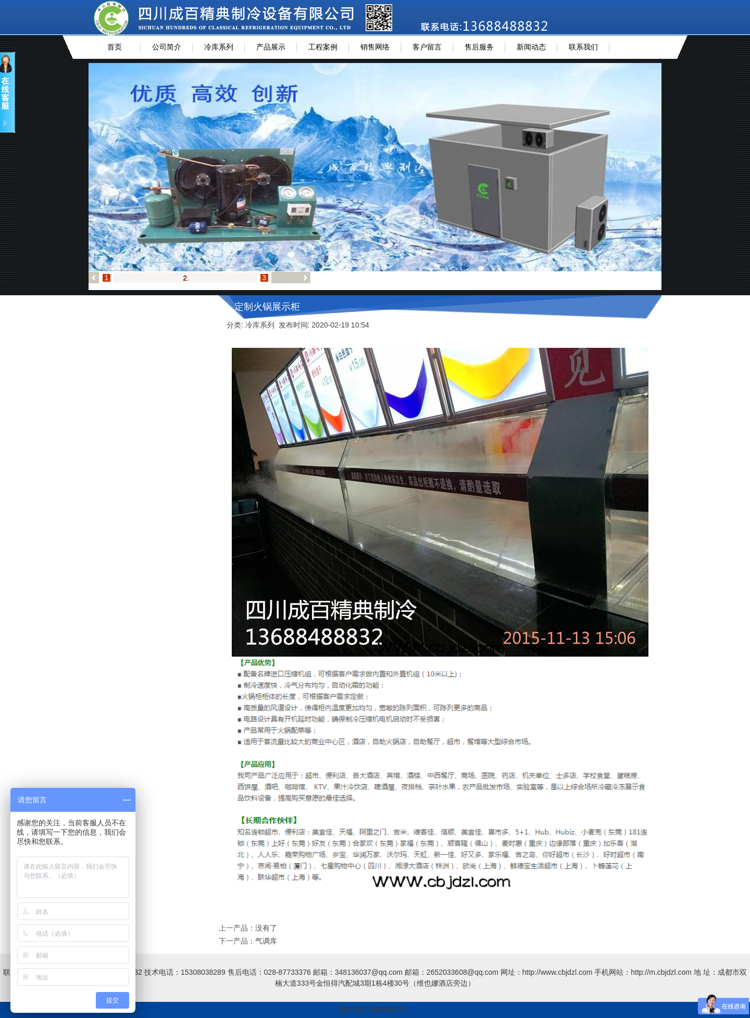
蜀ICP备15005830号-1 (375, 1010)
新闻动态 (531, 47)
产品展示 (270, 47)
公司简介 (166, 47)
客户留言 (427, 47)
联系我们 (583, 47)
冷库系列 (218, 47)
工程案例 (323, 47)
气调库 (266, 941)
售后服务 (479, 47)
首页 (114, 47)
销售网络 (375, 47)
